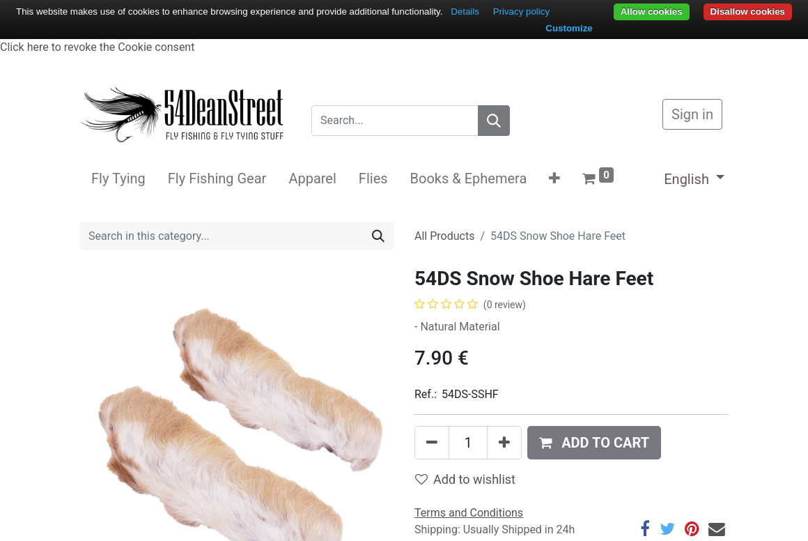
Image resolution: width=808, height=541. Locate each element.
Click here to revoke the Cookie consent (97, 47)
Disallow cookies (747, 11)
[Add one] (504, 442)
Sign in (692, 114)
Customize (568, 28)
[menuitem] (118, 178)
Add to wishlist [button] (465, 479)
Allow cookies (652, 11)
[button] (554, 178)
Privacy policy (521, 11)
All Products (444, 236)
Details (465, 11)
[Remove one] (431, 442)
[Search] (494, 120)
